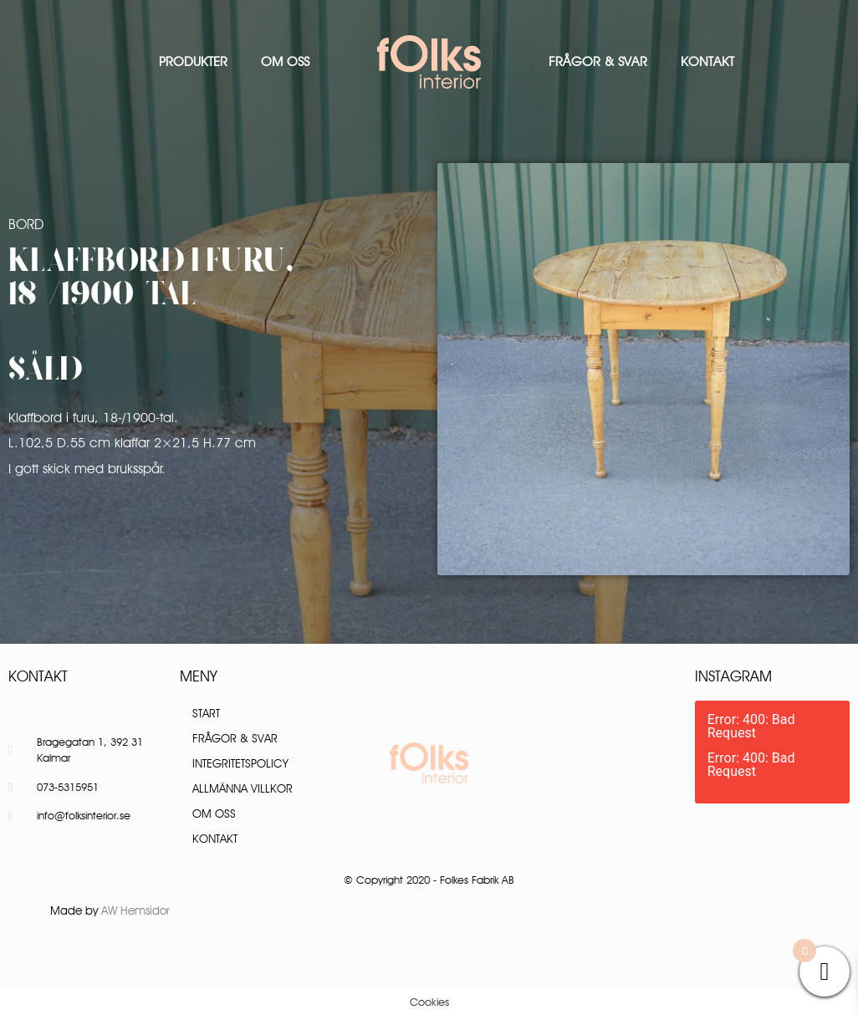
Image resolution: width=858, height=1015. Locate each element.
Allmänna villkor (242, 788)
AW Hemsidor (135, 910)
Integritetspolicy (240, 763)
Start (206, 713)
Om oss (285, 61)
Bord (25, 224)
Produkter (193, 61)
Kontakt (707, 61)
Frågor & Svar (598, 61)
